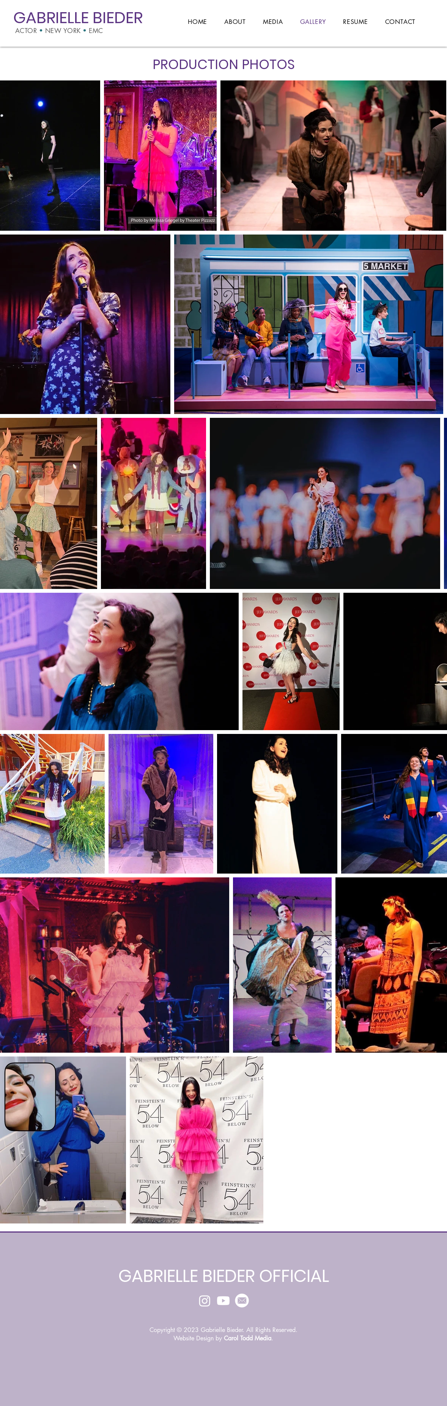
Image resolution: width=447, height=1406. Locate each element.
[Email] (242, 1300)
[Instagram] (204, 1300)
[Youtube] (223, 1300)
